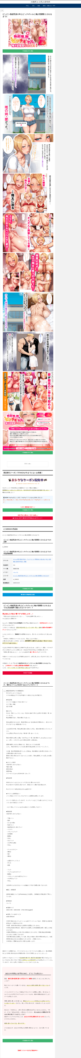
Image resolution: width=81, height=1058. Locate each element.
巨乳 (18, 559)
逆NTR (18, 561)
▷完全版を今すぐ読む (27, 51)
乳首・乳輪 (23, 561)
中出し (25, 559)
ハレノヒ (15, 572)
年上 (47, 559)
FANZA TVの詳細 (27, 673)
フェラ (29, 559)
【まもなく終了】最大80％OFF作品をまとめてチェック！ (28, 518)
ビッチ (33, 559)
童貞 (21, 559)
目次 (26, 463)
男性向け (37, 559)
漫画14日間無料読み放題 (27, 594)
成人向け (42, 559)
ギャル (15, 559)
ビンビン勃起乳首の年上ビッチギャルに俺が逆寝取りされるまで (31, 576)
